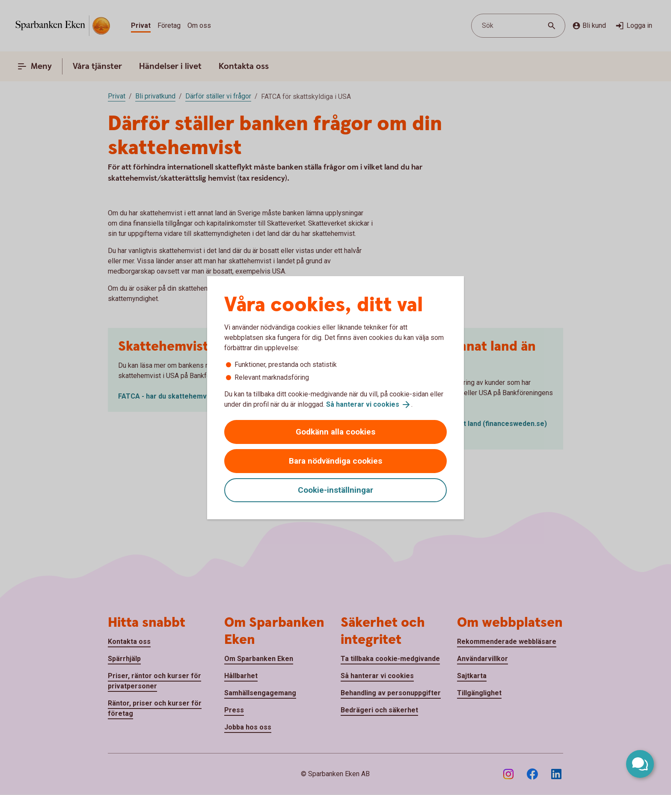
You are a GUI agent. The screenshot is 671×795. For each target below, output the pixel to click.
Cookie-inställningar (335, 490)
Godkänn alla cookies (335, 432)
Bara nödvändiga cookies (335, 461)
